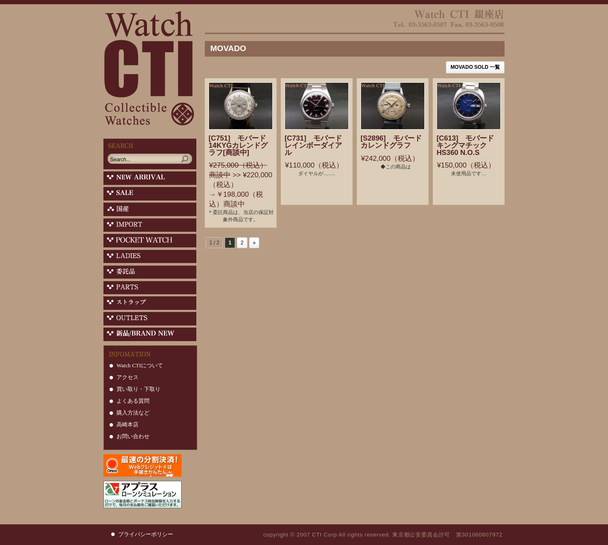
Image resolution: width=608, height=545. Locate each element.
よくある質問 (133, 401)
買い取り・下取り (138, 389)
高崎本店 (127, 424)
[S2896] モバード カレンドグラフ (402, 141)
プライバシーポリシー (145, 534)
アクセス (127, 377)
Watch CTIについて (140, 365)
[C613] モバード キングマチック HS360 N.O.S (476, 145)
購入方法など (133, 412)
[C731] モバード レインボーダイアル (324, 145)
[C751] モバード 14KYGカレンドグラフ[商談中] (248, 145)
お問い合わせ (133, 436)
